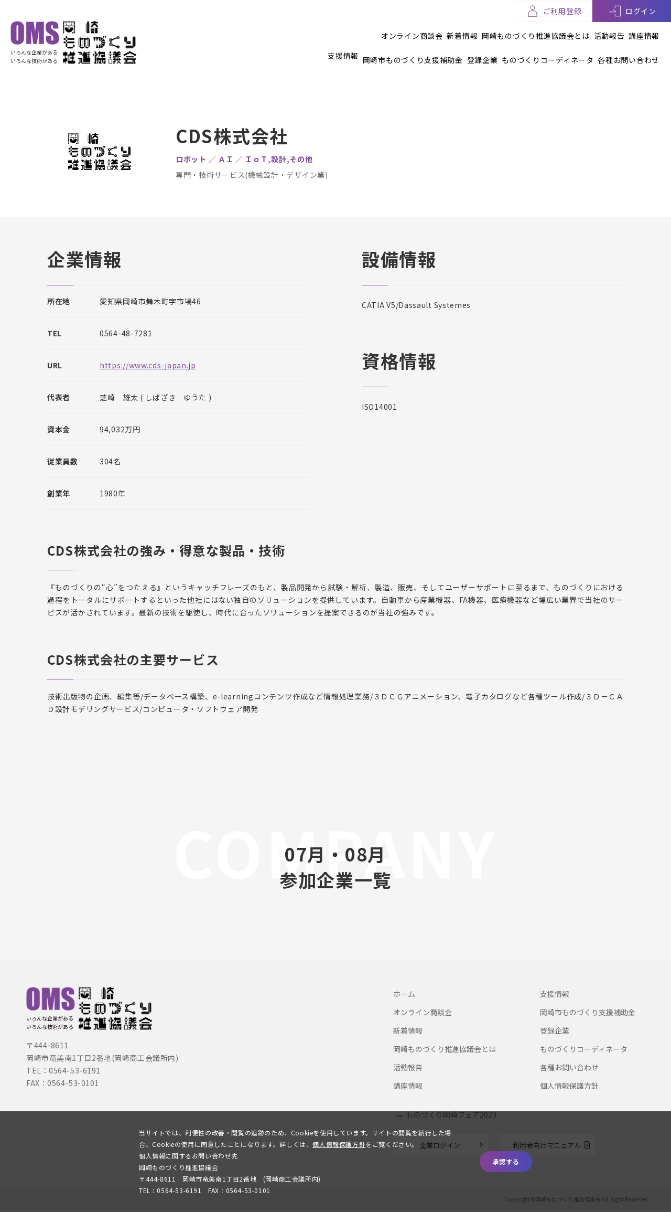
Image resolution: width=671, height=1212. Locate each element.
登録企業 (454, 51)
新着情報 (421, 31)
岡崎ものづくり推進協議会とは (508, 31)
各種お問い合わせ (628, 51)
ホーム (404, 993)
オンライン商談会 (357, 31)
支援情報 (288, 51)
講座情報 (644, 31)
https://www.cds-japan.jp (148, 365)
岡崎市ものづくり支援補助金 (371, 51)
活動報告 (595, 31)
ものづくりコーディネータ (534, 51)
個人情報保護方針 (569, 1085)
